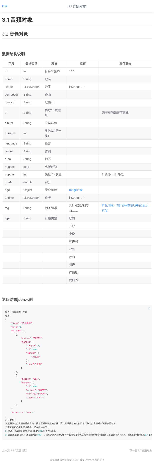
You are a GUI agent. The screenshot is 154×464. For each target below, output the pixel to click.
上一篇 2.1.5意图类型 (14, 450)
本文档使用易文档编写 (62, 460)
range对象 (76, 190)
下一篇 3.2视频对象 (141, 450)
